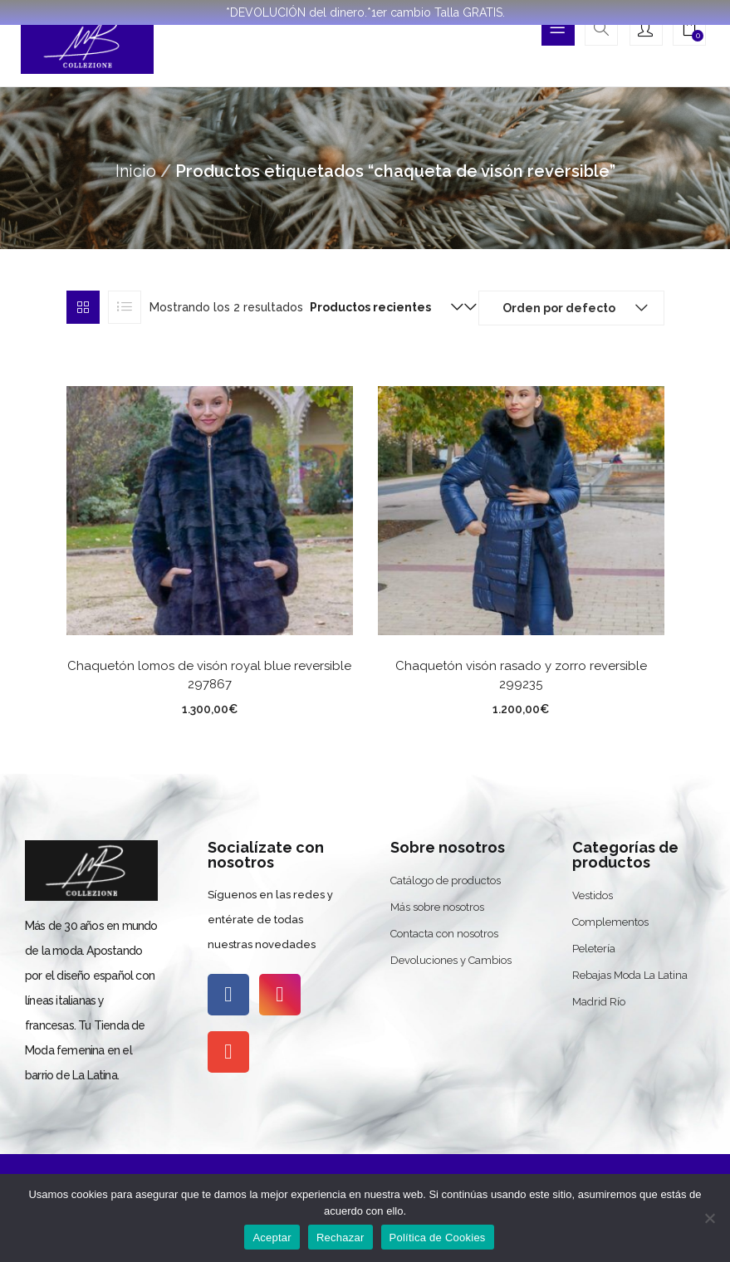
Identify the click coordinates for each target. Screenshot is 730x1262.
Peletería (593, 948)
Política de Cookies (437, 1237)
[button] (689, 30)
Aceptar (272, 1237)
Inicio (135, 171)
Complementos (610, 922)
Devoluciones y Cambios (451, 960)
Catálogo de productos (445, 880)
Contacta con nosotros (444, 933)
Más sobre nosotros (437, 907)
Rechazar (340, 1237)
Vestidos (592, 895)
